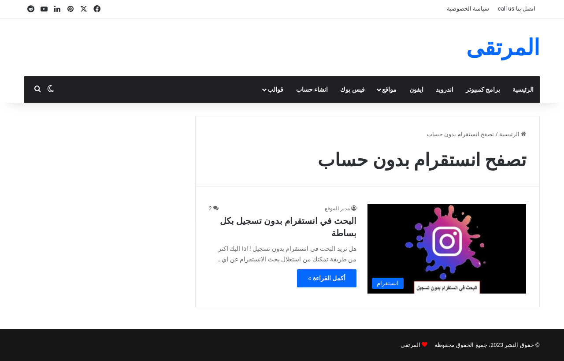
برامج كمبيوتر (483, 89)
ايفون (416, 89)
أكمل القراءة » (326, 278)
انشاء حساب (312, 89)
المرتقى (410, 345)
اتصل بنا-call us (516, 8)
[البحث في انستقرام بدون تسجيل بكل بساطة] (446, 249)
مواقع (389, 89)
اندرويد (444, 89)
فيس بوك (352, 89)
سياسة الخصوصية (468, 8)
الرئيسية (523, 89)
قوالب (275, 89)
